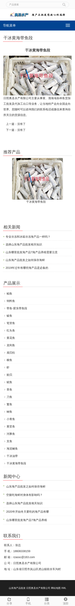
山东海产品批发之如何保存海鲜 (25, 260)
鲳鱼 (9, 293)
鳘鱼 (9, 404)
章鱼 (9, 389)
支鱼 (9, 441)
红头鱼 (11, 330)
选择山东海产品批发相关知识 (24, 244)
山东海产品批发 (17, 588)
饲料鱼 (11, 301)
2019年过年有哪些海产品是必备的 (27, 267)
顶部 (65, 600)
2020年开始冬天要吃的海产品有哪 (27, 511)
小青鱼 (11, 419)
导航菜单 (9, 25)
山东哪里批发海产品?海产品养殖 (26, 520)
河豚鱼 (11, 433)
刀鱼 (9, 396)
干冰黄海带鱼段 (36, 201)
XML (63, 588)
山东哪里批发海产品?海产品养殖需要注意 (32, 252)
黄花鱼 (11, 337)
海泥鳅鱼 (12, 448)
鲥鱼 (9, 411)
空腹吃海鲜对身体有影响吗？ (24, 494)
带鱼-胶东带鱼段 (17, 308)
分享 (9, 600)
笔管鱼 (11, 323)
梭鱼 (9, 360)
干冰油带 (12, 456)
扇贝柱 (11, 352)
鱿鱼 (9, 382)
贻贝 (9, 374)
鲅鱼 (9, 315)
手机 (28, 600)
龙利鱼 (11, 345)
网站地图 (56, 588)
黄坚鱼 (11, 426)
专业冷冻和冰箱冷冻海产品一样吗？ (28, 236)
